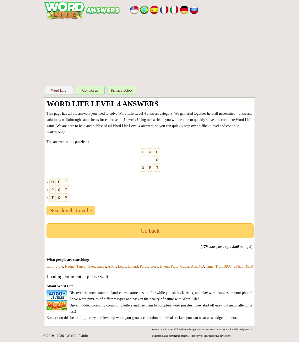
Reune (70, 266)
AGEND (197, 266)
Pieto (174, 266)
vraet (91, 266)
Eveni (164, 266)
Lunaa (101, 266)
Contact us (90, 90)
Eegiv (122, 266)
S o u (59, 266)
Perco (144, 266)
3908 (228, 266)
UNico (239, 266)
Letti (50, 266)
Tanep (81, 266)
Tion (218, 266)
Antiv (112, 266)
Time (209, 266)
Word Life (58, 90)
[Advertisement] (149, 52)
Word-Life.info (77, 336)
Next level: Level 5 (70, 210)
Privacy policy (122, 90)
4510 (249, 266)
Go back (150, 231)
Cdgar (184, 266)
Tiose (154, 266)
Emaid (133, 266)
